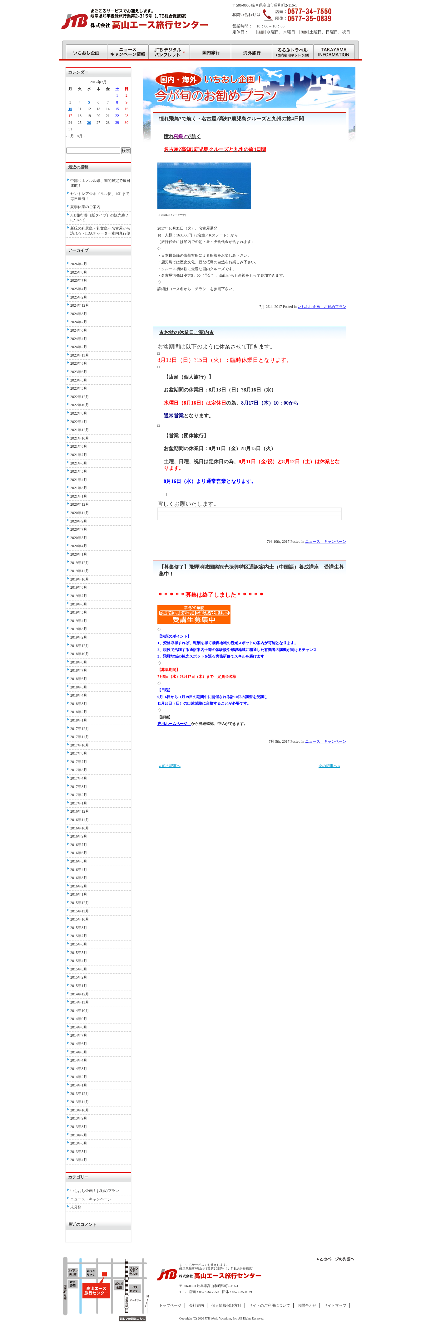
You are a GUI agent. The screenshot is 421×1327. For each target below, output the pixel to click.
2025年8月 (78, 272)
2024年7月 (78, 322)
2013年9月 (78, 1118)
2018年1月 (78, 720)
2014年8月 (78, 1027)
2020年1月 (78, 554)
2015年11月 (79, 911)
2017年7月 (78, 762)
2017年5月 (78, 770)
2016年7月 (78, 845)
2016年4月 (78, 870)
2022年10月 (79, 405)
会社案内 (196, 1305)
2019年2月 (78, 637)
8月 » (81, 136)
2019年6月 (78, 604)
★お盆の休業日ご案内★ (186, 332)
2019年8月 (78, 587)
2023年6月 (78, 372)
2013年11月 (79, 1102)
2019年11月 (79, 571)
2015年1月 (78, 986)
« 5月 (70, 136)
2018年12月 (79, 646)
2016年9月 (78, 836)
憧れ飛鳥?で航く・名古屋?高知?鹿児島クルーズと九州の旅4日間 (231, 118)
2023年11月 (79, 355)
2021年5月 (78, 471)
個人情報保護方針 (226, 1305)
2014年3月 (78, 1069)
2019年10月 (79, 579)
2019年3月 (78, 629)
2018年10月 (79, 654)
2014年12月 (79, 994)
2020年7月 (78, 529)
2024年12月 (79, 305)
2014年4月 (78, 1060)
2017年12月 (79, 729)
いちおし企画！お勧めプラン (322, 306)
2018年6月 (78, 679)
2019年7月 (78, 596)
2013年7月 (78, 1135)
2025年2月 (78, 297)
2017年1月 (78, 803)
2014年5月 (78, 1052)
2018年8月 (78, 662)
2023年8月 (78, 363)
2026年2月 (78, 264)
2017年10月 (79, 745)
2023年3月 (78, 388)
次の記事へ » (329, 766)
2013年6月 (78, 1143)
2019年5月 (78, 612)
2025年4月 (78, 289)
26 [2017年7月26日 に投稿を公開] (89, 122)
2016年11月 (79, 820)
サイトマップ (335, 1305)
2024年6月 (78, 330)
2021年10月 (79, 438)
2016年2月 (78, 886)
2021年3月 (78, 488)
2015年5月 (78, 952)
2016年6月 (78, 853)
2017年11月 (79, 737)
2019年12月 (79, 563)
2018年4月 (78, 695)
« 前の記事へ (170, 766)
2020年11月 (79, 513)
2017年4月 (78, 778)
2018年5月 (78, 687)
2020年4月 (78, 546)
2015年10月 (79, 919)
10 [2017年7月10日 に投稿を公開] (70, 109)
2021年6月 (78, 463)
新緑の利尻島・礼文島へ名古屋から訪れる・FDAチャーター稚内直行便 (100, 231)
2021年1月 (78, 496)
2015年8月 (78, 928)
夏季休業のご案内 (85, 207)
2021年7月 (78, 455)
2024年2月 (78, 347)
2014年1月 (78, 1085)
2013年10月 (79, 1110)
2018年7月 (78, 670)
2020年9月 (78, 521)
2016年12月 (79, 811)
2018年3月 (78, 704)
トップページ (170, 1305)
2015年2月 (78, 977)
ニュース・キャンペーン (325, 541)
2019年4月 (78, 621)
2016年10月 (79, 828)
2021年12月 (79, 430)
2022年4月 (78, 422)
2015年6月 (78, 944)
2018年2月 (78, 712)
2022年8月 (78, 413)
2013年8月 (78, 1127)
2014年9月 (78, 1019)
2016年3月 (78, 878)
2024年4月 (78, 339)
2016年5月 (78, 861)
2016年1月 (78, 894)
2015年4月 (78, 961)
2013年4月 (78, 1160)
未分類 (76, 1207)
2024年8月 (78, 314)
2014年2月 (78, 1077)
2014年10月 (79, 1011)
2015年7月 (78, 936)
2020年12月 (79, 504)
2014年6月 (78, 1044)
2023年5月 (78, 380)
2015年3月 (78, 969)
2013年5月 (78, 1152)
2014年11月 (79, 1002)
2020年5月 (78, 538)
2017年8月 (78, 753)
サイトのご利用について (269, 1305)
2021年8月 (78, 446)
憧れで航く (182, 136)
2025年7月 (78, 280)
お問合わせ (307, 1305)
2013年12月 (79, 1093)
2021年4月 (78, 480)
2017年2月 (78, 795)
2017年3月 (78, 787)
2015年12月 (79, 903)
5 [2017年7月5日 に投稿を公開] (89, 102)
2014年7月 (78, 1035)
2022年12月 (79, 397)
